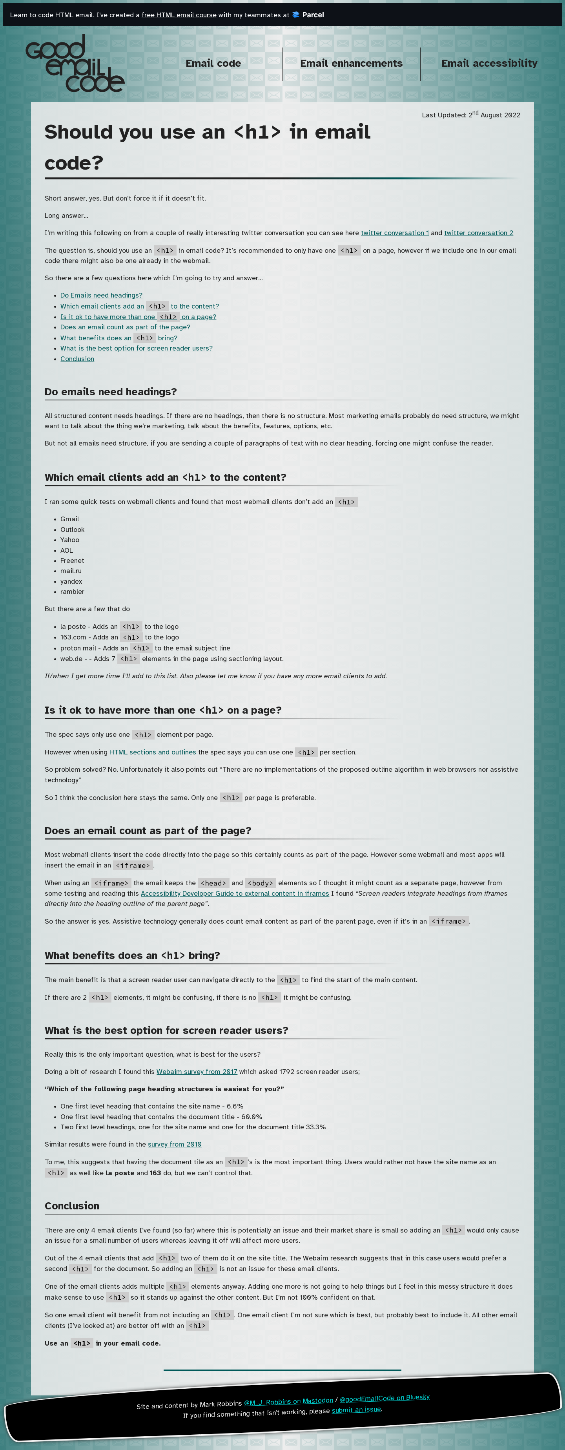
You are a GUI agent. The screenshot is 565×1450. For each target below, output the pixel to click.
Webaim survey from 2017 (197, 1072)
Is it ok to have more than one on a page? (138, 317)
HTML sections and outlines (152, 752)
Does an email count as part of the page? (125, 327)
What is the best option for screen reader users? (136, 348)
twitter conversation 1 (395, 233)
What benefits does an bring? (118, 338)
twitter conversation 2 (478, 233)
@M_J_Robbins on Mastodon (288, 1402)
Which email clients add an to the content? (139, 306)
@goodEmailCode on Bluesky (385, 1398)
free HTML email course (179, 15)
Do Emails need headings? (101, 295)
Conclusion (77, 359)
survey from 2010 (175, 1144)
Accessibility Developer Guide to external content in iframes (235, 893)
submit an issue (356, 1409)
